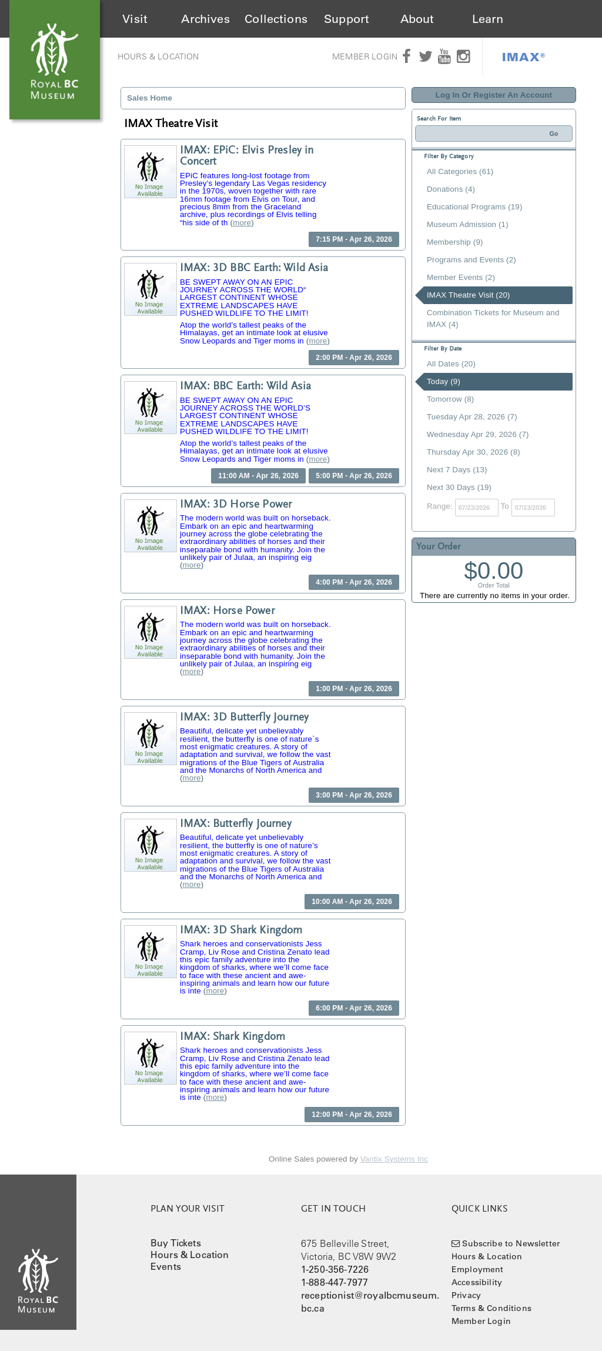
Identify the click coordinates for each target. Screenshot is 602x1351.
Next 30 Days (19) (459, 487)
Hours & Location (158, 56)
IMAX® (524, 56)
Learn (488, 19)
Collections (276, 19)
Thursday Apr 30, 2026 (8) (473, 452)
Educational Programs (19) (475, 206)
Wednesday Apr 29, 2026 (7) (478, 434)
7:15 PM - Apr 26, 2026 (354, 239)
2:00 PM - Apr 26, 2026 (354, 357)
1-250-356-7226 (335, 1269)
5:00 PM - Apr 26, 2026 (354, 476)
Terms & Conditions (491, 1308)
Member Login (364, 56)
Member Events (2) (461, 277)
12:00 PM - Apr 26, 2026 (352, 1114)
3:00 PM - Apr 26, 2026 (354, 795)
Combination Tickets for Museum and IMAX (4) (493, 318)
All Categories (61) (460, 171)
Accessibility (477, 1282)
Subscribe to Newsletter (511, 1243)
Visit (135, 19)
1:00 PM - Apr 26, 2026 (354, 689)
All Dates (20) (451, 363)
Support (346, 19)
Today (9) (443, 381)
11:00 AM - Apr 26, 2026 (258, 476)
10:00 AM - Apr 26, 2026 (352, 902)
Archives (205, 19)
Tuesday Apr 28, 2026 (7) (472, 416)
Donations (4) (451, 189)
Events (165, 1266)
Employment (478, 1269)
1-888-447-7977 (334, 1282)
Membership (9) (455, 242)
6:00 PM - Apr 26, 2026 (354, 1008)
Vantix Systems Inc (394, 1159)
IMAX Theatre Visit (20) (468, 295)
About (417, 19)
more (242, 222)
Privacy (466, 1295)
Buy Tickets (175, 1243)
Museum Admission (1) (468, 224)
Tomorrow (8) (450, 399)
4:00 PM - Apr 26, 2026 (354, 582)
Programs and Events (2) (471, 259)
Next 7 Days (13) (457, 469)
